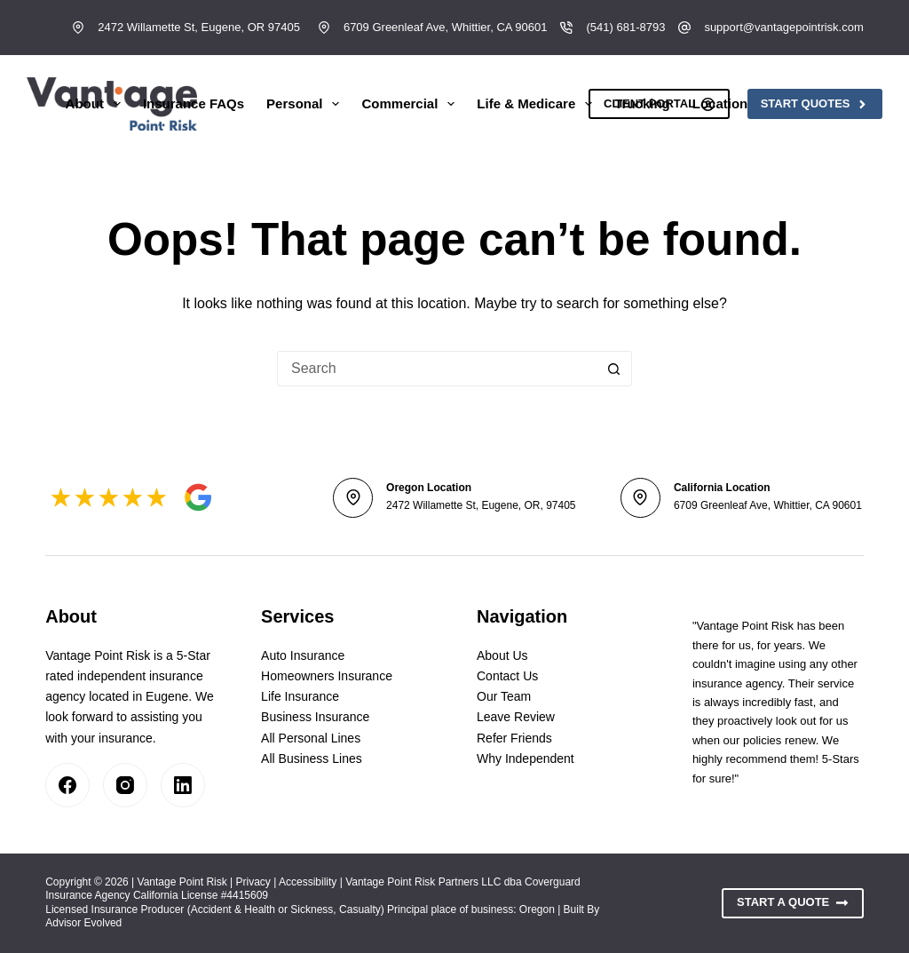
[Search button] (614, 368)
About (97, 104)
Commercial (411, 104)
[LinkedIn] (183, 785)
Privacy (253, 882)
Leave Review (516, 717)
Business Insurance (315, 717)
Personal (306, 104)
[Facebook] (67, 785)
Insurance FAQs (193, 103)
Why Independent (525, 758)
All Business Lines (311, 758)
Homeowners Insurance (326, 676)
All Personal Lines (310, 738)
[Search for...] (437, 368)
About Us (502, 655)
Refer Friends (514, 738)
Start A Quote (793, 902)
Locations (735, 104)
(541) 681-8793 (625, 27)
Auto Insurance (302, 655)
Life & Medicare (538, 104)
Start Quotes (815, 104)
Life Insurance (300, 696)
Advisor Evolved (83, 923)
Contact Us (507, 676)
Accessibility (307, 882)
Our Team (504, 696)
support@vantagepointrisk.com (783, 27)
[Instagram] (125, 785)
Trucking (642, 103)
